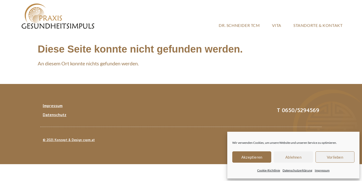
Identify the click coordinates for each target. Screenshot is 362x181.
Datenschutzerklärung (297, 170)
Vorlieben (335, 157)
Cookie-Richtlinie (268, 170)
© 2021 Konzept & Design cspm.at (69, 140)
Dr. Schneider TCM (239, 25)
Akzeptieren (251, 157)
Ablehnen (293, 157)
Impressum (322, 170)
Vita (276, 25)
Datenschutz (54, 114)
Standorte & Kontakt (317, 25)
